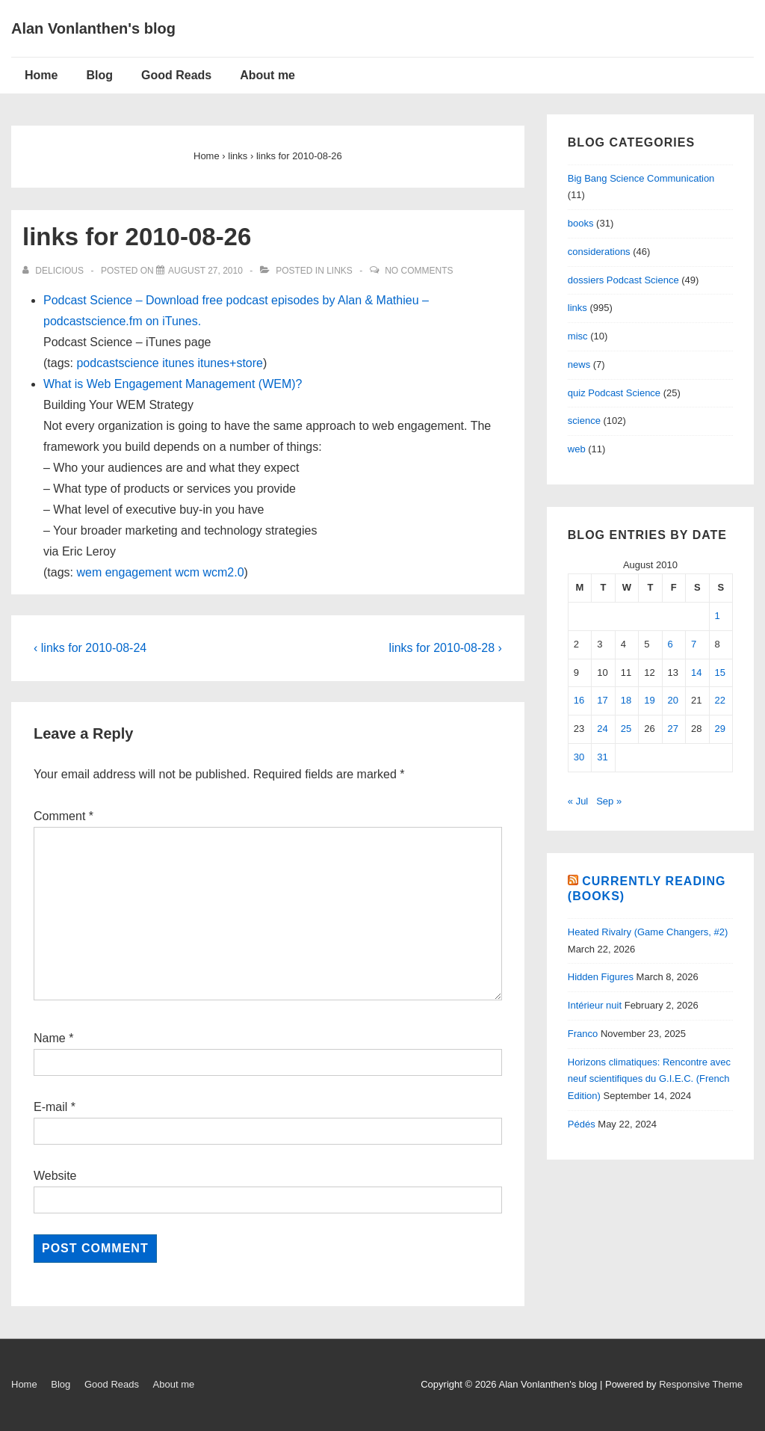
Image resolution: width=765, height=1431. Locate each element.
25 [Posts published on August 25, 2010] (626, 728)
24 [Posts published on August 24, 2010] (602, 728)
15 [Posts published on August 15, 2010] (720, 672)
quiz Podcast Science (614, 392)
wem (89, 572)
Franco (583, 1033)
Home (41, 75)
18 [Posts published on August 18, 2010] (626, 700)
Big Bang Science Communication (641, 178)
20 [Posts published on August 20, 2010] (673, 700)
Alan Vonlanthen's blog (93, 28)
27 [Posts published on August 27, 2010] (673, 728)
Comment (63, 816)
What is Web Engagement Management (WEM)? (173, 384)
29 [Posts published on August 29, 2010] (720, 728)
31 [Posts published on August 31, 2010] (602, 757)
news (579, 364)
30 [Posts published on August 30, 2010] (579, 757)
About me (267, 75)
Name (50, 1038)
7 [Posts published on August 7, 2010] (693, 644)
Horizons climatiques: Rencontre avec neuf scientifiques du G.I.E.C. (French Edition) (649, 1079)
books (581, 223)
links (339, 270)
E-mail (50, 1107)
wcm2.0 (223, 572)
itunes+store (230, 363)
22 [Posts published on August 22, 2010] (720, 700)
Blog (99, 75)
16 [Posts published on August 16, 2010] (579, 700)
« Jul (578, 801)
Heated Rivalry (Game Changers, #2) (648, 932)
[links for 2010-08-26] (205, 270)
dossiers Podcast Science (623, 280)
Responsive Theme (701, 1384)
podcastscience (117, 363)
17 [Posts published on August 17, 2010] (602, 700)
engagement (138, 572)
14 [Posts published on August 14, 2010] (696, 672)
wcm (187, 572)
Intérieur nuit (595, 1005)
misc (578, 336)
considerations (599, 251)
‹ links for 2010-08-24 (90, 647)
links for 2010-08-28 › (445, 647)
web (577, 449)
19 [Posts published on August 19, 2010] (649, 700)
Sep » (609, 801)
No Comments (419, 270)
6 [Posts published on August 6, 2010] (670, 644)
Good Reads (176, 75)
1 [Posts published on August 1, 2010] (717, 615)
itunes (178, 363)
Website (55, 1175)
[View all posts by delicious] (54, 270)
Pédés (581, 1124)
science (584, 420)
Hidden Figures (601, 976)
